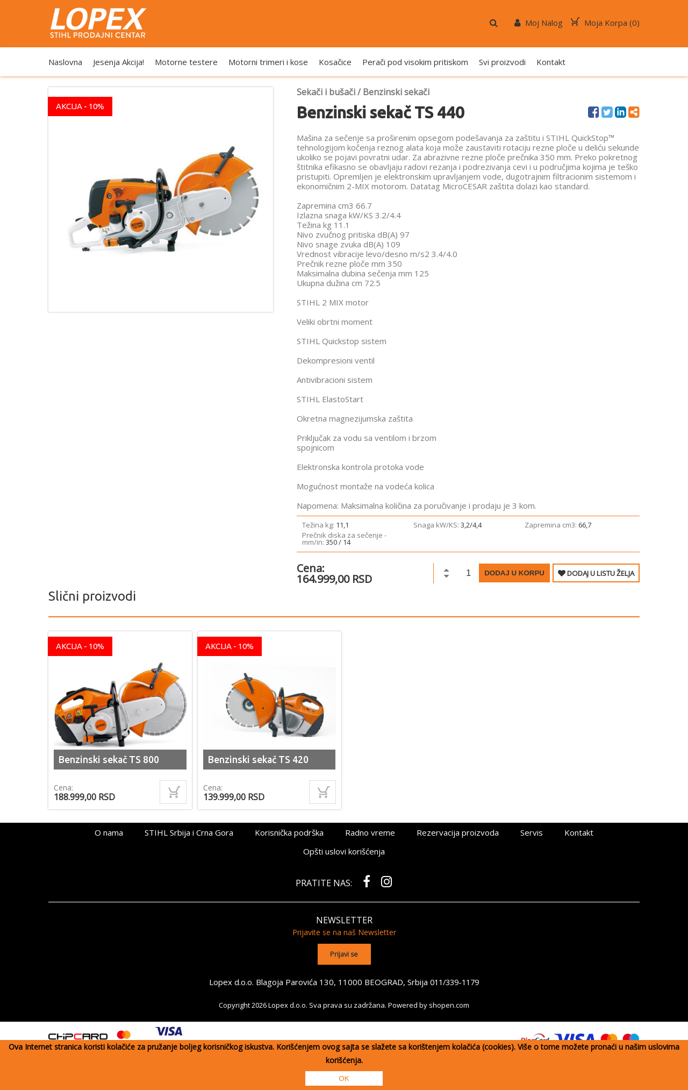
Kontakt (550, 61)
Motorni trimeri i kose (268, 61)
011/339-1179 (454, 980)
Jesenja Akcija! (118, 61)
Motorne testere (186, 61)
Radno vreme (370, 832)
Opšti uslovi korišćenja (344, 851)
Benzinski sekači (396, 92)
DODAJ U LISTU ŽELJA (596, 573)
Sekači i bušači (326, 92)
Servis (531, 832)
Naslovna (65, 61)
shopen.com (449, 1004)
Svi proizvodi (502, 61)
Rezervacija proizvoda (458, 832)
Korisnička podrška (289, 832)
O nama (109, 832)
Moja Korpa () (605, 22)
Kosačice (335, 61)
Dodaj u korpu (514, 573)
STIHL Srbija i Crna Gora (189, 832)
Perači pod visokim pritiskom (415, 61)
